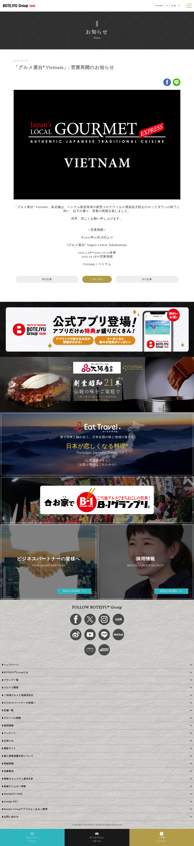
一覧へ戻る (97, 279)
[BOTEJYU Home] (19, 5)
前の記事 (47, 279)
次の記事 (147, 279)
